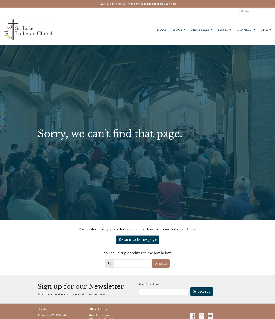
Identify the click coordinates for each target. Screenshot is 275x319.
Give (266, 29)
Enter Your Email (149, 284)
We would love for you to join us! (138, 3)
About (179, 29)
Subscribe (201, 291)
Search (161, 263)
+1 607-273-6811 (56, 315)
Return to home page (138, 239)
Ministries (202, 29)
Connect (246, 29)
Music (225, 29)
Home (161, 29)
